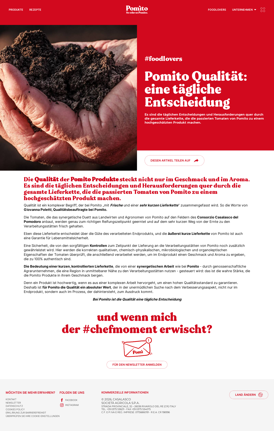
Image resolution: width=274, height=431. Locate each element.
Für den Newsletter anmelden (137, 364)
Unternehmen (242, 9)
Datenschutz (14, 406)
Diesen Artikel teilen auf (170, 160)
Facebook (68, 400)
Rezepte (35, 9)
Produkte (16, 9)
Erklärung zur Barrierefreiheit (26, 412)
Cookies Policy (15, 409)
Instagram (69, 405)
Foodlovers (217, 9)
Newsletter (13, 402)
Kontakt (11, 399)
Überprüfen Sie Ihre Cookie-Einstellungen (33, 416)
